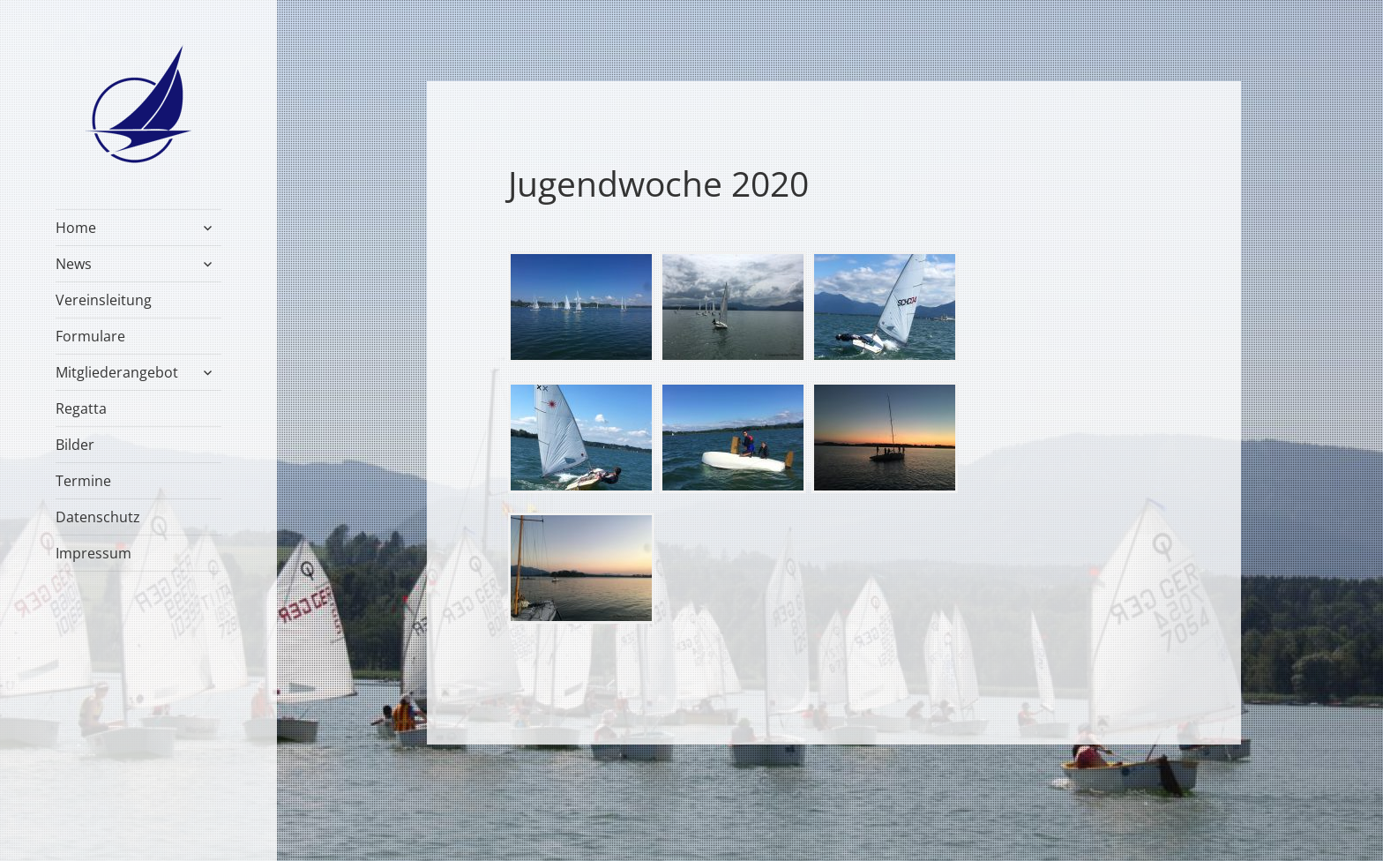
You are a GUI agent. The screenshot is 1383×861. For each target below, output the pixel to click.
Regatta (81, 408)
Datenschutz (98, 517)
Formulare (90, 336)
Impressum (93, 553)
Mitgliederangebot (117, 372)
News (74, 263)
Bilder (75, 444)
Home (76, 227)
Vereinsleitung (104, 300)
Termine (83, 480)
